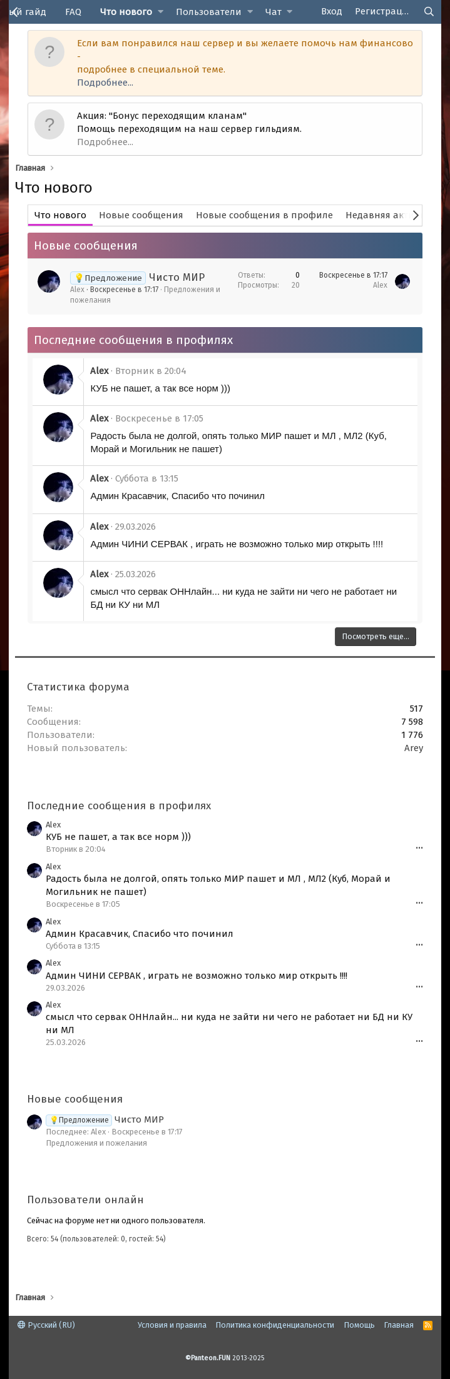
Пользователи (209, 12)
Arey (413, 748)
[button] (160, 12)
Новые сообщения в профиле (264, 215)
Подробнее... (105, 82)
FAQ (73, 12)
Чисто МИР (177, 277)
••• (419, 848)
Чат (273, 12)
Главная (399, 1325)
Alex (77, 289)
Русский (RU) (46, 1325)
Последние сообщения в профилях (133, 340)
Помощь (359, 1325)
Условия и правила (172, 1325)
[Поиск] (429, 12)
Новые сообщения (141, 215)
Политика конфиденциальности (274, 1325)
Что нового (126, 12)
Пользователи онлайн (85, 1199)
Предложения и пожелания (96, 1143)
